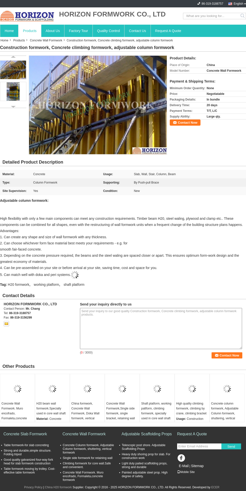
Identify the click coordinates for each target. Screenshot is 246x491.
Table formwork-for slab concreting (26, 445)
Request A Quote (168, 31)
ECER (215, 487)
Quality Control (108, 31)
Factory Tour (78, 31)
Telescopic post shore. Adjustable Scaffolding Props (143, 447)
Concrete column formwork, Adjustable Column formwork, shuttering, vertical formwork (224, 413)
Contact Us (137, 31)
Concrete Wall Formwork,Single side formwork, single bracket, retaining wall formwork (120, 413)
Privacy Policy (33, 487)
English (238, 3)
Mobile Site (186, 472)
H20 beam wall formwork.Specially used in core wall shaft (51, 408)
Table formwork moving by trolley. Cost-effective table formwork (29, 470)
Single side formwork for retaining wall (87, 458)
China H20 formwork (58, 487)
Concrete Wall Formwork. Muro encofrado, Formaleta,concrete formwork (14, 413)
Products (29, 31)
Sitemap (197, 466)
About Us (53, 31)
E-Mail (184, 466)
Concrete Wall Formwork (46, 40)
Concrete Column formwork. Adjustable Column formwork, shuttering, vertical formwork (88, 448)
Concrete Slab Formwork (25, 434)
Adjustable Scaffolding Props (147, 434)
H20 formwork (18, 285)
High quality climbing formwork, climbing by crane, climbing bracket (191, 408)
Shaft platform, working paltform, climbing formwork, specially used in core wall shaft (156, 411)
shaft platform (73, 285)
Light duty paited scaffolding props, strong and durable (144, 465)
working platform (46, 285)
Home (9, 31)
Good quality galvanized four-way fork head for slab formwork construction (28, 461)
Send (231, 446)
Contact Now (187, 122)
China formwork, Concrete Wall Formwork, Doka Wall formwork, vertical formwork (85, 413)
